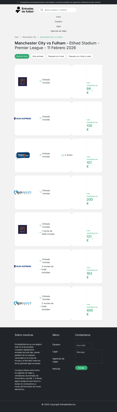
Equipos (58, 21)
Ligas (58, 26)
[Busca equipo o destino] (59, 10)
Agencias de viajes (58, 31)
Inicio (58, 17)
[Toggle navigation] (100, 9)
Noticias (56, 368)
